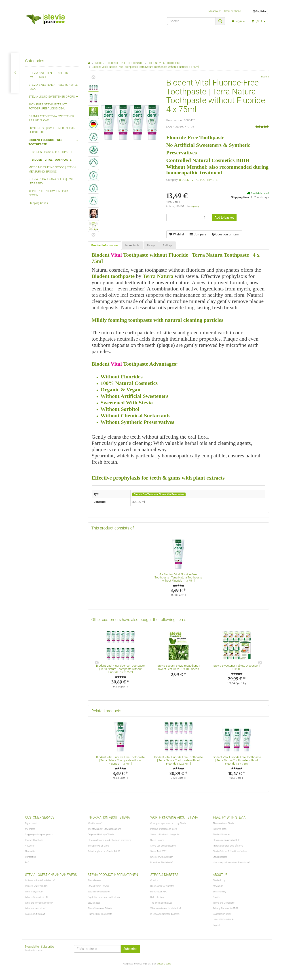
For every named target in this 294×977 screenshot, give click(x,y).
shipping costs (164, 963)
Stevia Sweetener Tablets (100, 908)
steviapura (218, 886)
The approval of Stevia (99, 846)
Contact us (30, 857)
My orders (30, 829)
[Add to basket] (224, 217)
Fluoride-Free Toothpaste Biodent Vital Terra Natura (159, 494)
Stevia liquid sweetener (99, 891)
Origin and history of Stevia (101, 834)
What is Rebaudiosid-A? (36, 897)
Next (260, 662)
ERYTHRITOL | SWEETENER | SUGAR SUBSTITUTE (52, 130)
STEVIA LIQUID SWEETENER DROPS (55, 97)
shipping (194, 206)
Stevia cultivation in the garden (165, 834)
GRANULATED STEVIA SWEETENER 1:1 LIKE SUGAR (51, 118)
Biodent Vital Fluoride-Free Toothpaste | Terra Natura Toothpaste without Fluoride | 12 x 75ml (120, 669)
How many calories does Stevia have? (231, 862)
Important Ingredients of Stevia (228, 846)
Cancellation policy (222, 914)
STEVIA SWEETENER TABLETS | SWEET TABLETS (49, 75)
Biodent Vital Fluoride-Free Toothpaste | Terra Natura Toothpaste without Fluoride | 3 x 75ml (236, 760)
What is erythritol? (34, 891)
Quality (216, 897)
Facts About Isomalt (35, 914)
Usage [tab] (151, 245)
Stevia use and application (163, 846)
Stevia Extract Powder (98, 886)
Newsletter (30, 851)
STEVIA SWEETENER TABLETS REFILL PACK (53, 87)
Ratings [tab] (167, 245)
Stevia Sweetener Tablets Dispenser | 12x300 (236, 667)
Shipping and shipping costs (39, 834)
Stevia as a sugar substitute (226, 840)
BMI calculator (157, 897)
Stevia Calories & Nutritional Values (230, 851)
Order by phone (232, 11)
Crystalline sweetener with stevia (104, 897)
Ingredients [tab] (132, 245)
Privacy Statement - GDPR (226, 908)
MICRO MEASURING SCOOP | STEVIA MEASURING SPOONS (52, 169)
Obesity (154, 880)
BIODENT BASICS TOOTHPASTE (52, 152)
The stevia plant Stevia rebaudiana (104, 829)
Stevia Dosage (157, 840)
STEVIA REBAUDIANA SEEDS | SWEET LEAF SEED (53, 181)
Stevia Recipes (220, 857)
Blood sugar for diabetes (162, 886)
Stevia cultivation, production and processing (109, 840)
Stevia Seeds (94, 903)
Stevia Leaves (94, 880)
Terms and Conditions (224, 903)
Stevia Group (219, 880)
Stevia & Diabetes (221, 834)
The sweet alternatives (161, 903)
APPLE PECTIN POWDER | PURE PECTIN (49, 193)
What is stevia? (95, 823)
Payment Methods (34, 840)
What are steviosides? (36, 908)
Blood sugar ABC (158, 891)
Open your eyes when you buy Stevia (168, 823)
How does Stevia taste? (161, 862)
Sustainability (219, 891)
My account (215, 11)
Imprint (216, 925)
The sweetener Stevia (223, 823)
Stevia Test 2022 (158, 851)
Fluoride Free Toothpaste (100, 914)
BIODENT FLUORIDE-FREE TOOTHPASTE (55, 141)
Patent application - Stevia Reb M (104, 851)
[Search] (191, 21)
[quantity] (189, 217)
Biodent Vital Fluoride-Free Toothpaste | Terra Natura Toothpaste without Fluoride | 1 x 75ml (178, 577)
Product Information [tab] (104, 245)
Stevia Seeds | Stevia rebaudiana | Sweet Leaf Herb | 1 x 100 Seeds (178, 667)
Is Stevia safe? (220, 829)
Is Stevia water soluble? (36, 886)
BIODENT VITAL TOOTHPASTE (198, 179)
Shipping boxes (38, 203)
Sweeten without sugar (161, 857)
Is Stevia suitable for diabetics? (40, 880)
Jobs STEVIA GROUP (223, 919)
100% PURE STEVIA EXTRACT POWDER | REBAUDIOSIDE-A (48, 106)
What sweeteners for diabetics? (165, 908)
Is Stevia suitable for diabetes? (165, 914)
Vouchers (29, 846)
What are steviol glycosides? (39, 903)
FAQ (27, 862)
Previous (96, 662)
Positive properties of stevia (164, 829)
